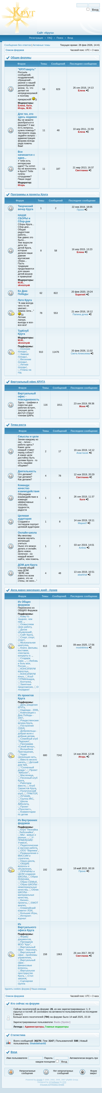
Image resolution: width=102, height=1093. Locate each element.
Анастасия (82, 453)
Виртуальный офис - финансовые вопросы (26, 964)
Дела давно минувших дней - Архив (34, 590)
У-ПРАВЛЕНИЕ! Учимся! (26, 840)
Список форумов (15, 50)
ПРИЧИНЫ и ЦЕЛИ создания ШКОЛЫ (26, 874)
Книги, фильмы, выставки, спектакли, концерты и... (28, 651)
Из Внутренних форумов (27, 822)
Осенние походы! (24, 350)
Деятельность (27, 471)
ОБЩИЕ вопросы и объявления (24, 866)
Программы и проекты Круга (29, 194)
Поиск (60, 38)
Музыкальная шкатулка (26, 643)
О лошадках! (28, 688)
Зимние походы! (23, 355)
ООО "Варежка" (29, 850)
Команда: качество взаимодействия (28, 488)
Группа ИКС (26, 798)
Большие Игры (28, 913)
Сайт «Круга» (45, 32)
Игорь (21, 108)
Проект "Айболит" (27, 771)
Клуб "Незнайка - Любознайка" (28, 831)
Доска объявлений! (25, 630)
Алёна (82, 547)
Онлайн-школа (27, 532)
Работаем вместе (24, 784)
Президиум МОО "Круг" (25, 943)
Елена (21, 105)
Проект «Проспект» (24, 807)
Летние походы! (23, 365)
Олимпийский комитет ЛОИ (26, 909)
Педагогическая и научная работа (28, 846)
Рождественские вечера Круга (28, 721)
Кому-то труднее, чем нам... (25, 619)
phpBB (39, 1080)
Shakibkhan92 (38, 1043)
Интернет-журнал (25, 917)
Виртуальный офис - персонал (27, 948)
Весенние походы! (24, 360)
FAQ (49, 38)
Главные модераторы (57, 1027)
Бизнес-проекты (23, 901)
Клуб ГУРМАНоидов (26, 677)
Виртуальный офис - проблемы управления (27, 955)
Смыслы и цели (28, 436)
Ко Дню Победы (23, 293)
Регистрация (36, 38)
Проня (80, 209)
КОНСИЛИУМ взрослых (27, 670)
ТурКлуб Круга (23, 332)
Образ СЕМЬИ (28, 881)
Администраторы (34, 1027)
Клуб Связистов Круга (27, 787)
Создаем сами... (24, 659)
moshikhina (82, 647)
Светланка (81, 170)
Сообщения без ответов (17, 45)
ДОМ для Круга (27, 564)
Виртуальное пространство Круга (26, 973)
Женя (82, 406)
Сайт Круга (26, 634)
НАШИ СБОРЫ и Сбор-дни (24, 218)
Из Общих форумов (24, 603)
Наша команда (38, 989)
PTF (64, 1082)
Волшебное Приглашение (25, 750)
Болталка (25, 681)
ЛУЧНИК (25, 796)
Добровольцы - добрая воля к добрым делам (27, 733)
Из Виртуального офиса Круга (27, 927)
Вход (70, 38)
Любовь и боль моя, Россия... (28, 663)
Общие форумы (21, 57)
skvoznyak (24, 285)
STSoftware (54, 1082)
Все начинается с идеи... (26, 154)
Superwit (80, 294)
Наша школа (27, 861)
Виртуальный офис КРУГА (28, 381)
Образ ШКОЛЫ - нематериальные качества (28, 887)
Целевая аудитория (25, 517)
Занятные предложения (25, 685)
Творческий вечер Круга (25, 208)
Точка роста (18, 424)
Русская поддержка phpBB (52, 1084)
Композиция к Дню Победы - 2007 (27, 715)
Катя (29, 105)
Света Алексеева (80, 353)
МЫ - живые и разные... (27, 836)
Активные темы (41, 45)
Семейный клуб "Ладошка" (28, 740)
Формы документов (24, 938)
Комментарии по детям (26, 813)
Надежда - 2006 (29, 710)
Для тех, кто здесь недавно (27, 115)
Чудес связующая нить (27, 755)
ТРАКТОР (32, 793)
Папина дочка (80, 314)
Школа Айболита (23, 802)
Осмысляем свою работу (26, 625)
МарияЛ (82, 523)
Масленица (26, 775)
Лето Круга (25, 300)
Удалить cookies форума (17, 989)
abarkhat (82, 574)
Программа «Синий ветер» (26, 745)
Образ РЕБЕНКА (28, 877)
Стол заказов (25, 977)
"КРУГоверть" (27, 69)
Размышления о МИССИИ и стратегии (28, 856)
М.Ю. (29, 108)
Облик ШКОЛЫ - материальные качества (28, 893)
